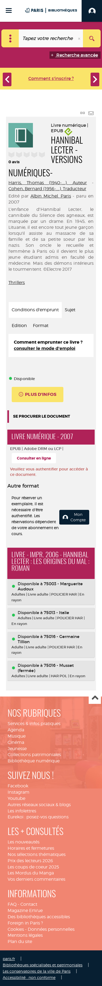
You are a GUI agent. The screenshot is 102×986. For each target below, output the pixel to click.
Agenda (16, 729)
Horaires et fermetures (31, 848)
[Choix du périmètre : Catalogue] (10, 38)
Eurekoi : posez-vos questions (38, 816)
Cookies (16, 929)
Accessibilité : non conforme (29, 977)
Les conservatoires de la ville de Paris (36, 971)
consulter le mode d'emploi (44, 348)
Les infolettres (22, 811)
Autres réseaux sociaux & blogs (39, 804)
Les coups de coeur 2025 (33, 867)
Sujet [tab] (70, 309)
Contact (28, 904)
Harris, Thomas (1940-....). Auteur (47, 182)
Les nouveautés (23, 842)
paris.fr (9, 958)
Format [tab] (40, 325)
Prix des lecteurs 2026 (30, 860)
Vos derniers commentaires (36, 879)
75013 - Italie (56, 612)
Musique (17, 736)
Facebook (18, 785)
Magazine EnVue (25, 910)
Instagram (18, 792)
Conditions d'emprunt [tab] (35, 309)
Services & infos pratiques (34, 723)
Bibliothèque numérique (34, 760)
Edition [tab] (19, 325)
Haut (95, 698)
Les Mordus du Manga (31, 873)
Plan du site (20, 941)
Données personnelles (51, 929)
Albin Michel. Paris (50, 196)
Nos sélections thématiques (37, 854)
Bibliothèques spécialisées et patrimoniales (42, 965)
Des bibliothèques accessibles (39, 916)
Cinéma (16, 742)
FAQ (12, 904)
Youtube (16, 798)
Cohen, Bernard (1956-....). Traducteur (47, 188)
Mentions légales (25, 935)
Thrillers (16, 282)
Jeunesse (17, 748)
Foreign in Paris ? (25, 923)
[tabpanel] (51, 345)
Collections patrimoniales (34, 754)
